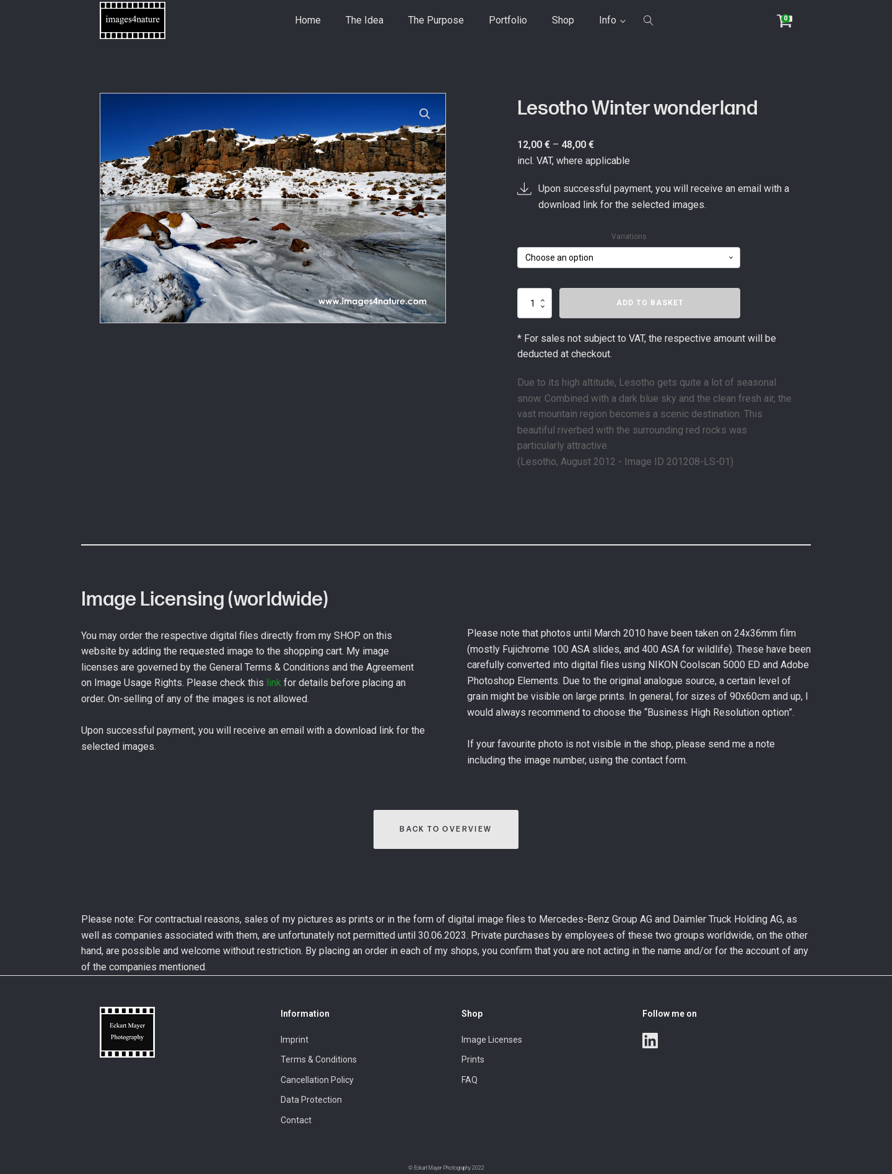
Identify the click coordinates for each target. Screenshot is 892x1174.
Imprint (294, 1040)
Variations (629, 236)
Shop (563, 20)
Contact (296, 1120)
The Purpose (436, 20)
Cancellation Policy (317, 1080)
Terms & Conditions (319, 1059)
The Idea (364, 20)
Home (308, 20)
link (273, 683)
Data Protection (311, 1100)
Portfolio (508, 20)
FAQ (469, 1080)
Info (607, 20)
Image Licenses (491, 1040)
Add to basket (650, 302)
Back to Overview (446, 829)
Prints (472, 1059)
